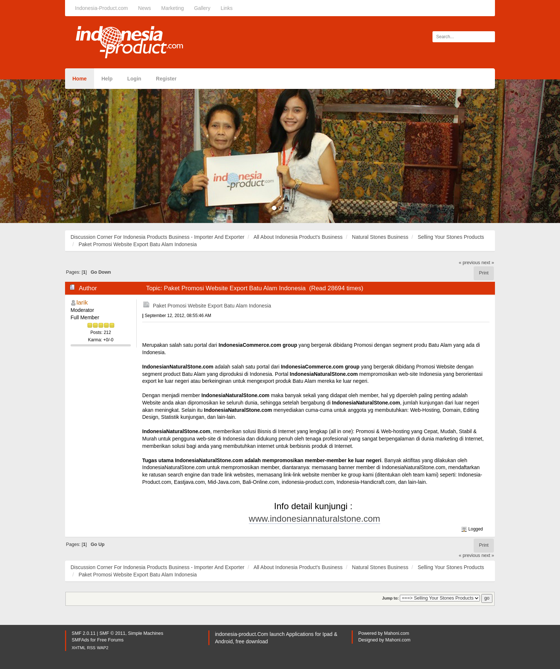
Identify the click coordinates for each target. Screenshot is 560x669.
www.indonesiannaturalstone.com (314, 519)
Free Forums (110, 640)
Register (166, 79)
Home (79, 79)
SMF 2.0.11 (84, 633)
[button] (42, 151)
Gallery (202, 8)
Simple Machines (145, 633)
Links (226, 8)
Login (134, 79)
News (144, 8)
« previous (469, 262)
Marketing (172, 8)
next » (487, 262)
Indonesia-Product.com (101, 8)
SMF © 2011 (112, 633)
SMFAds (80, 640)
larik (82, 302)
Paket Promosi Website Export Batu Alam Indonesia (212, 306)
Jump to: (390, 598)
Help (106, 79)
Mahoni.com (396, 633)
